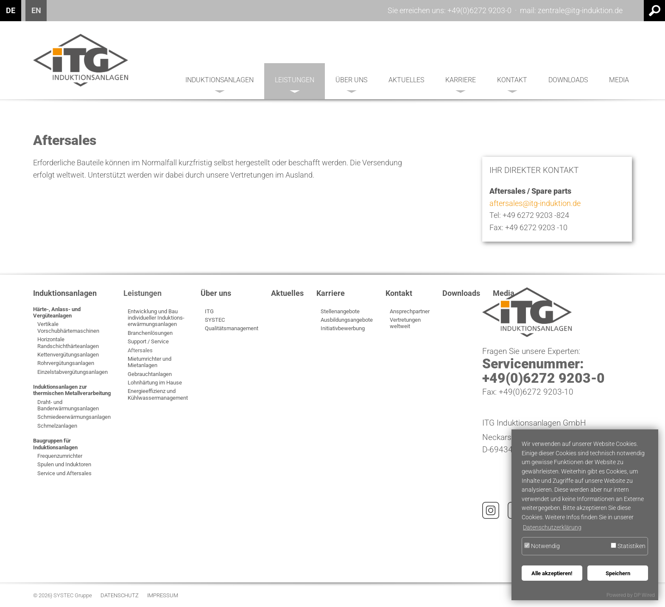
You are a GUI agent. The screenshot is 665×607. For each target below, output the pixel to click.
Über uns (351, 84)
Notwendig (542, 546)
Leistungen (294, 84)
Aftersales (140, 350)
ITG (209, 311)
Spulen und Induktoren (64, 464)
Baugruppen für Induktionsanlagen (55, 443)
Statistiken (628, 546)
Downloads (568, 80)
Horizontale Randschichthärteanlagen (68, 342)
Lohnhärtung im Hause (155, 382)
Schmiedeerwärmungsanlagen (74, 417)
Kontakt (512, 84)
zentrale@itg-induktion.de (580, 10)
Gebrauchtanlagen (150, 374)
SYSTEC (215, 320)
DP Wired (644, 595)
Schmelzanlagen (57, 426)
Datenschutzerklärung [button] (552, 527)
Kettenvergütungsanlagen (68, 354)
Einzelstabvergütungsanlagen (72, 372)
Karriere (460, 84)
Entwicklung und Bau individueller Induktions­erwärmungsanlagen (156, 318)
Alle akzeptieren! (552, 573)
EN (36, 10)
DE (10, 10)
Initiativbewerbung (343, 328)
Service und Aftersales (64, 473)
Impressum (162, 596)
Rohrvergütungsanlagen (65, 363)
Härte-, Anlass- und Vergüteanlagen (57, 312)
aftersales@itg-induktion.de (535, 203)
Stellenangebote (340, 311)
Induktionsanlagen (219, 84)
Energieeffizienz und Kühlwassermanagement (158, 394)
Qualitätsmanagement (231, 328)
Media (619, 80)
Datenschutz (120, 596)
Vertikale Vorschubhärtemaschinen (68, 327)
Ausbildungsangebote (347, 320)
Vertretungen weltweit (405, 323)
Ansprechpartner (410, 311)
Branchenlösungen (150, 333)
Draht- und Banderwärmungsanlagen (68, 405)
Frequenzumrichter (59, 456)
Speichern (618, 573)
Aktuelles (406, 80)
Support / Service (148, 341)
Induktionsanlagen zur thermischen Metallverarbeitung (72, 390)
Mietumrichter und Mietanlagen (149, 362)
